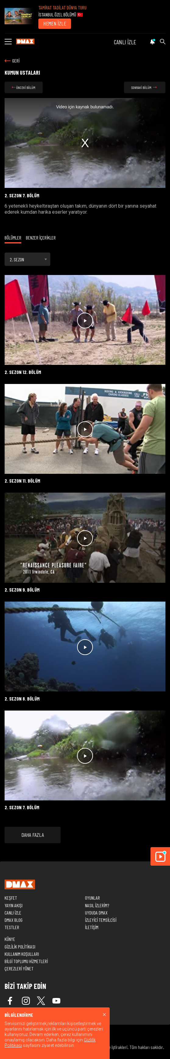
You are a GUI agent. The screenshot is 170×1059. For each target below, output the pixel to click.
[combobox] (27, 259)
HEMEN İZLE (54, 23)
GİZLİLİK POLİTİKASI (20, 946)
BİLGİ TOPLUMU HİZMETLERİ (26, 961)
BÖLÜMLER (13, 237)
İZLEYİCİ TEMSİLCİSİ (100, 920)
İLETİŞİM (91, 927)
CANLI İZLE (125, 42)
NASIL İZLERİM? (97, 905)
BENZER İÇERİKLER (41, 237)
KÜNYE (10, 939)
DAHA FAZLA (32, 834)
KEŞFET (11, 898)
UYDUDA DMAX (96, 912)
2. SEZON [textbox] (17, 259)
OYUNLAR (92, 898)
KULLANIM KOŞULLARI (22, 954)
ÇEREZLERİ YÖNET (19, 968)
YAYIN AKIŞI (14, 905)
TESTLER (12, 927)
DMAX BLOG (14, 920)
